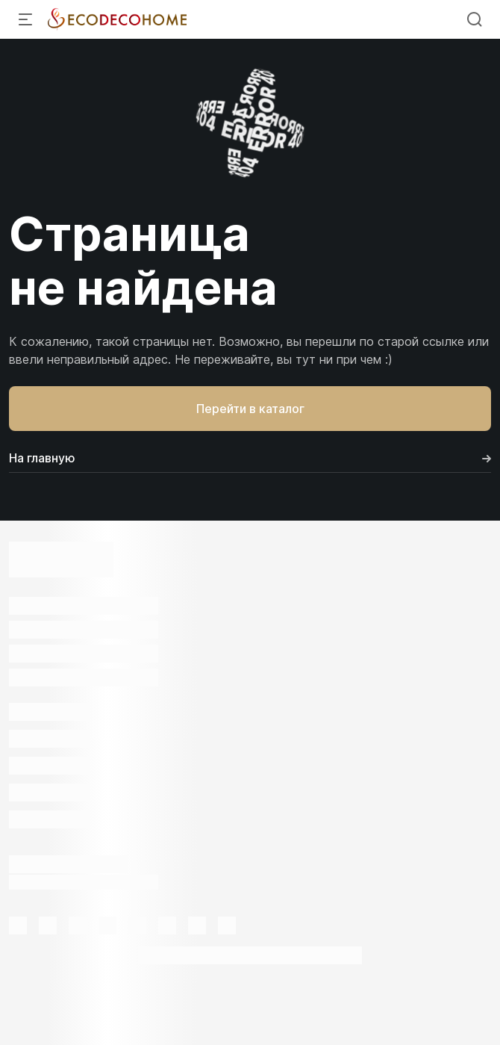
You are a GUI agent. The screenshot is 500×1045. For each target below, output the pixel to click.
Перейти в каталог (250, 408)
